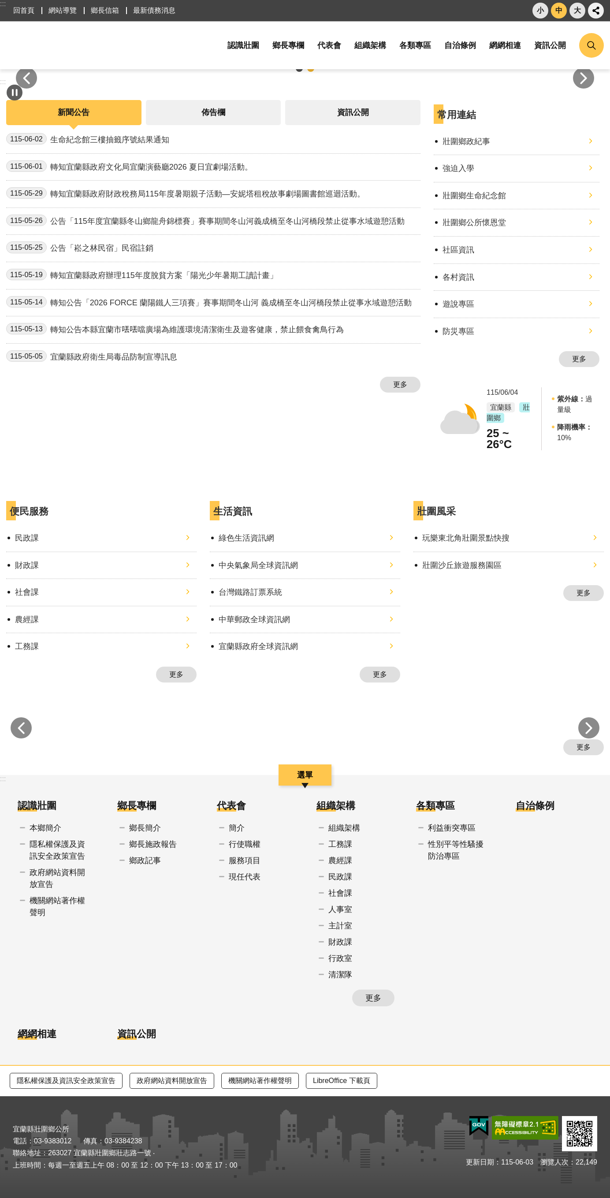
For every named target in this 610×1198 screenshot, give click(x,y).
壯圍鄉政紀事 (466, 141)
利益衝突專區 (452, 827)
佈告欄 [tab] (213, 112)
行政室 (340, 958)
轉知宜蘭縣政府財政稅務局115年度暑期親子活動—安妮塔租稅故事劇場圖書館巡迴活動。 (185, 193)
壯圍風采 (436, 511)
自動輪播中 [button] (14, 92)
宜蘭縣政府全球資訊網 (258, 646)
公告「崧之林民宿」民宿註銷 (79, 247)
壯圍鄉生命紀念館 (474, 195)
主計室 (340, 925)
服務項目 (244, 860)
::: (3, 3)
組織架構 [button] (370, 45)
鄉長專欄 (136, 805)
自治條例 (460, 45)
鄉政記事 (145, 860)
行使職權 (244, 844)
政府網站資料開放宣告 (57, 878)
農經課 (27, 619)
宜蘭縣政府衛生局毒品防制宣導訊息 (91, 356)
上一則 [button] (26, 78)
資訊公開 (550, 45)
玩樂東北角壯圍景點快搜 (466, 538)
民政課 (27, 538)
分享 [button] (596, 11)
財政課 (27, 565)
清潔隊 (340, 974)
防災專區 (458, 331)
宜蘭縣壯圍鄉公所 (94, 45)
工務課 (27, 646)
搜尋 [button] (591, 45)
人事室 (340, 909)
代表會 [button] (329, 45)
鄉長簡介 (145, 827)
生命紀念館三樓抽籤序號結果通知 (87, 139)
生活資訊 (232, 511)
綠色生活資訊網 (246, 538)
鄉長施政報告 (153, 844)
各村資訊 (458, 277)
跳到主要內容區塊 (4, 4)
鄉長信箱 (105, 10)
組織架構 (335, 805)
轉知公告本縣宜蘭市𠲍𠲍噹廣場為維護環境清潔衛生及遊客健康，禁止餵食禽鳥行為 (175, 328)
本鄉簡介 (45, 827)
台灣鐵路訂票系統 (250, 592)
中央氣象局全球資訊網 (258, 565)
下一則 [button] (583, 78)
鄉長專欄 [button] (288, 45)
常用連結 (456, 114)
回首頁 (23, 10)
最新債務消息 (154, 10)
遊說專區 (458, 304)
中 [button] (558, 10)
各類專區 (435, 805)
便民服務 (29, 511)
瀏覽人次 (554, 1162)
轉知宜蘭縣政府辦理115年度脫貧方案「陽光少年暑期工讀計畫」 (142, 274)
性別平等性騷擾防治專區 (456, 850)
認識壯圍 (37, 805)
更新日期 (480, 1162)
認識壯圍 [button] (243, 45)
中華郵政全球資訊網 (254, 619)
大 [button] (577, 10)
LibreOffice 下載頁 (341, 1080)
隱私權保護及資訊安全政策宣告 (57, 850)
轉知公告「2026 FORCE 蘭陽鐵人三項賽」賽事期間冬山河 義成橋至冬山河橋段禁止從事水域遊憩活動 (209, 302)
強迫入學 (458, 168)
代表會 (231, 805)
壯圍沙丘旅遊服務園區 (462, 565)
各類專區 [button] (415, 45)
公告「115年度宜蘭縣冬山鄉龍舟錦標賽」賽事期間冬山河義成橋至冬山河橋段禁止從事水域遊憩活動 (205, 220)
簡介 (237, 827)
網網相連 (505, 45)
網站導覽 (62, 10)
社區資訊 (458, 249)
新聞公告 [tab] (73, 112)
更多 (400, 384)
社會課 (27, 592)
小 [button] (540, 10)
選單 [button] (305, 775)
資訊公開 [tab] (353, 112)
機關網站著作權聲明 (57, 906)
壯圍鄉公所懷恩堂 (474, 222)
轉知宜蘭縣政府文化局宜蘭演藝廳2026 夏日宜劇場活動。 (129, 166)
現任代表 (244, 876)
